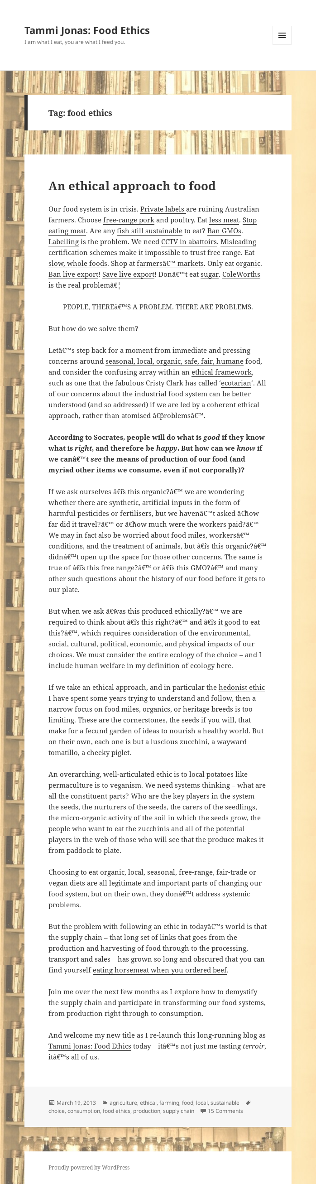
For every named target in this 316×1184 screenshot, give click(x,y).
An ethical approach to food (132, 186)
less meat (224, 219)
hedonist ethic (242, 687)
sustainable (225, 1103)
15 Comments (225, 1111)
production (146, 1111)
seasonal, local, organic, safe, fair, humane (174, 361)
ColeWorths (241, 274)
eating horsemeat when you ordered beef (160, 969)
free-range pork (128, 219)
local (202, 1103)
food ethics (116, 1111)
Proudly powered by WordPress (88, 1167)
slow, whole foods (77, 263)
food (187, 1103)
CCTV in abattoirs (189, 241)
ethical (148, 1103)
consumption (83, 1111)
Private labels (163, 208)
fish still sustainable (149, 230)
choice (56, 1111)
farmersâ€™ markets (170, 263)
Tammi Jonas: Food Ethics (87, 30)
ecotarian (236, 382)
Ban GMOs (224, 230)
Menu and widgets (282, 44)
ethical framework (222, 371)
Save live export (128, 274)
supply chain (178, 1111)
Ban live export (73, 274)
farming (169, 1103)
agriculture (123, 1103)
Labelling (63, 241)
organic (248, 263)
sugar (210, 274)
